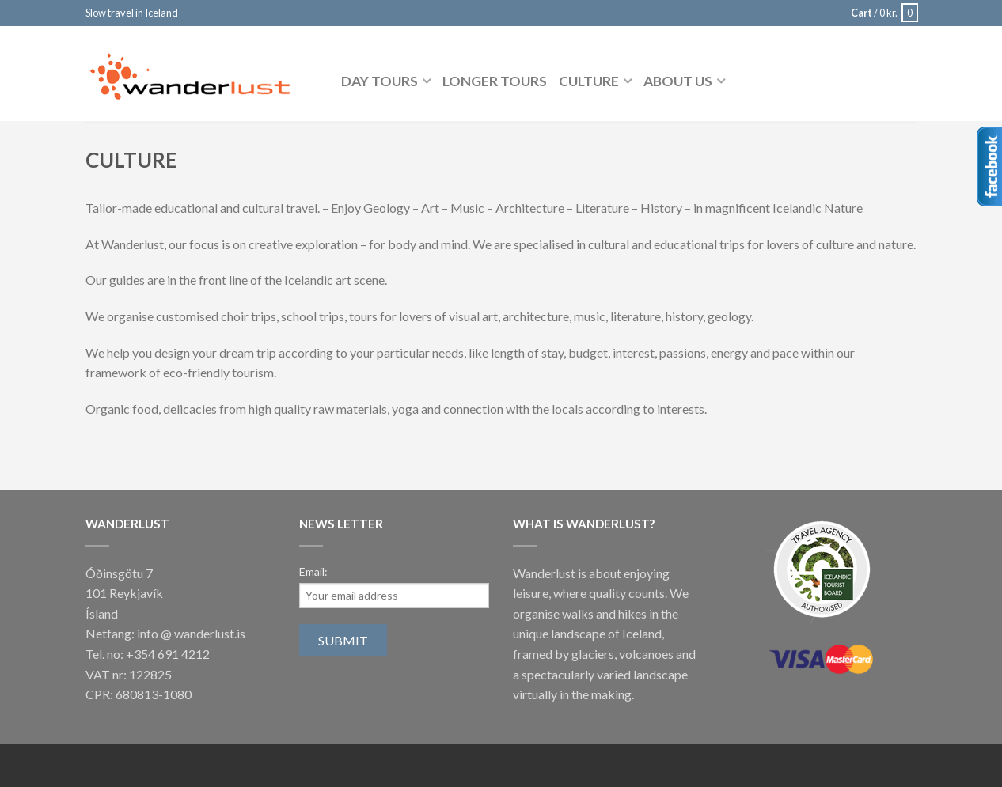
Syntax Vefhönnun (132, 761)
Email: (313, 571)
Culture (589, 81)
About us (677, 81)
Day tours (379, 81)
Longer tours (494, 81)
